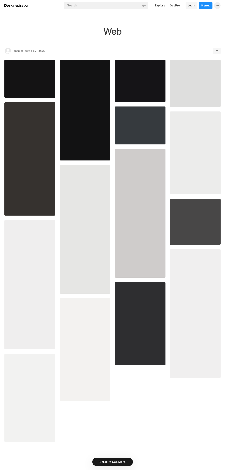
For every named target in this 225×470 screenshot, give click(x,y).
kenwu (41, 51)
